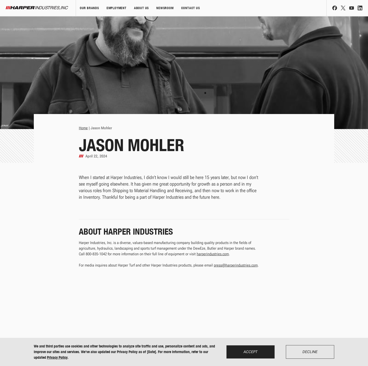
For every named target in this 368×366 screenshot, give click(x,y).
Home (83, 128)
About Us (141, 8)
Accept (250, 352)
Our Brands (89, 8)
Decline (310, 352)
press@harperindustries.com (236, 265)
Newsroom (164, 8)
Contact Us (190, 8)
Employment (116, 8)
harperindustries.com (213, 254)
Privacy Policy (57, 357)
